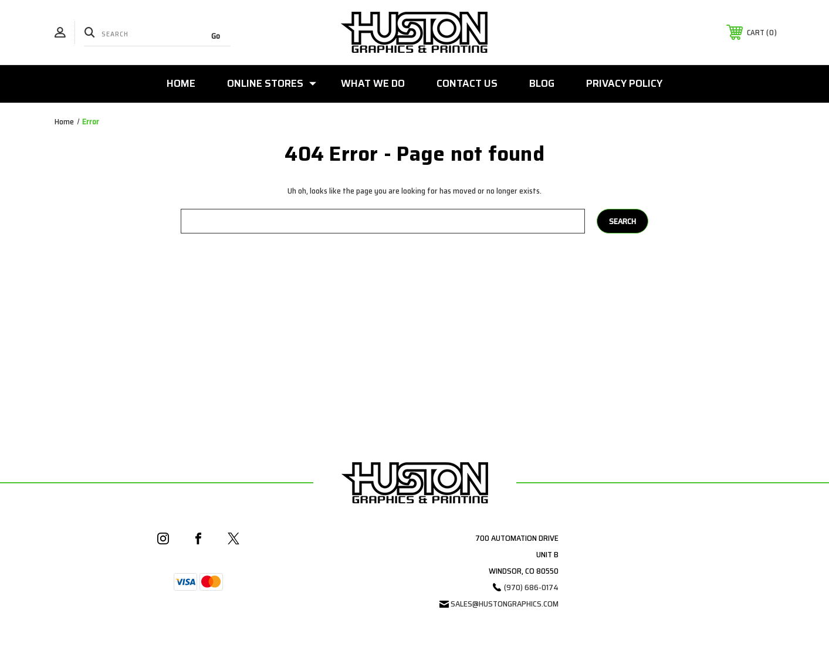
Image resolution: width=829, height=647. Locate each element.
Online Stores (271, 83)
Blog (541, 83)
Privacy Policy (624, 83)
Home (181, 83)
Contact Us (467, 83)
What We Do (373, 83)
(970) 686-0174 (531, 587)
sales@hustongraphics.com (505, 603)
